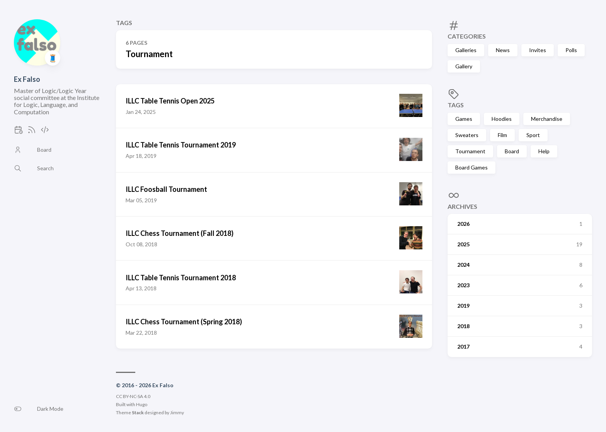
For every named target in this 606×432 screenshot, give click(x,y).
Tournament (470, 151)
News (503, 50)
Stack (138, 412)
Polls (571, 50)
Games (463, 118)
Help (544, 151)
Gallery (463, 66)
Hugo (141, 404)
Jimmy (177, 412)
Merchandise (546, 118)
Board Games (471, 167)
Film (502, 135)
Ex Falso (27, 79)
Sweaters (466, 135)
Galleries (466, 50)
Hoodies (502, 118)
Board (512, 151)
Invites (537, 50)
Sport (533, 135)
